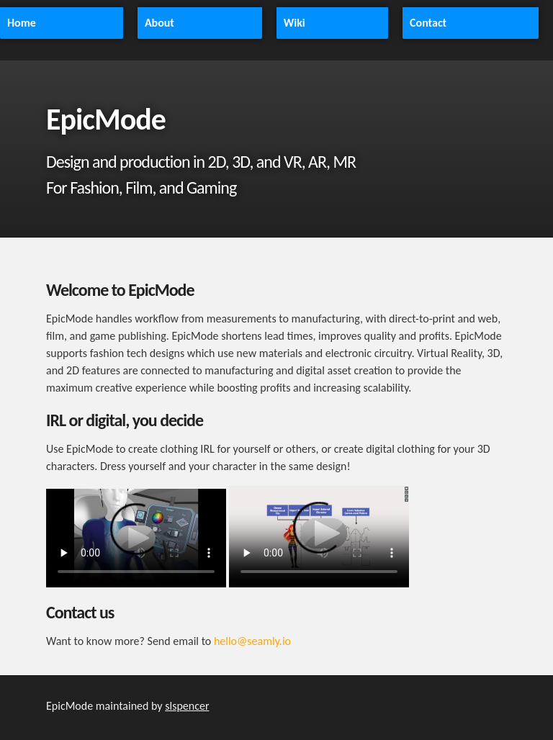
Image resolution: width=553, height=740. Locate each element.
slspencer (187, 706)
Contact (428, 23)
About (159, 23)
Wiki (294, 23)
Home (21, 23)
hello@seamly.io (252, 641)
